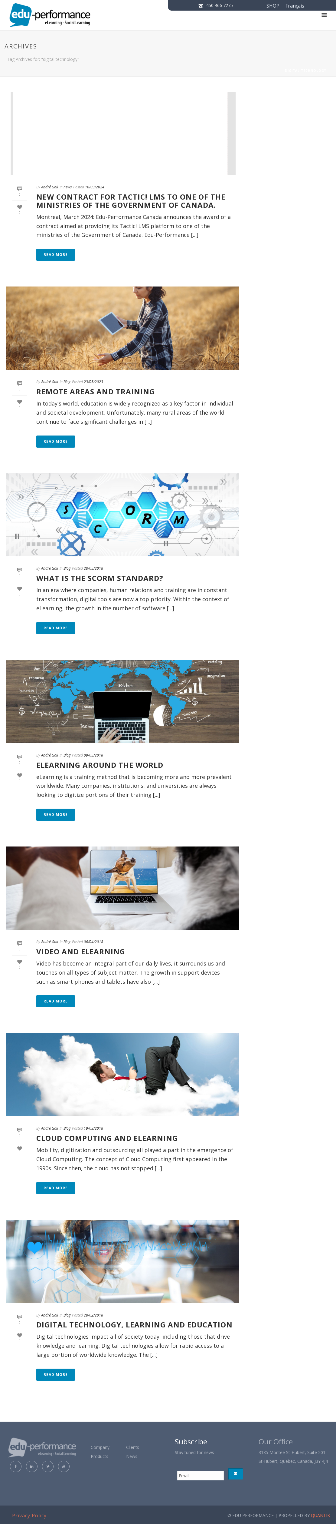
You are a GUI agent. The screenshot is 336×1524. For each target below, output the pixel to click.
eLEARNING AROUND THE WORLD (99, 765)
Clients (132, 1447)
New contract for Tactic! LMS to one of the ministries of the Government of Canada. (130, 201)
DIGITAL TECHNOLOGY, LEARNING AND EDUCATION (134, 1325)
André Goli (49, 187)
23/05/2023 (93, 381)
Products (99, 1456)
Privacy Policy (29, 1515)
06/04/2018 (93, 941)
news (68, 187)
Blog (67, 381)
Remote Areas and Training (95, 391)
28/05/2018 (93, 568)
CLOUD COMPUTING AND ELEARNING (107, 1138)
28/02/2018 (93, 1315)
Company (100, 1447)
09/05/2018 (93, 755)
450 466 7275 (219, 5)
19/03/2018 (93, 1128)
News (131, 1456)
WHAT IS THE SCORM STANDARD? (99, 578)
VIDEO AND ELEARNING (80, 951)
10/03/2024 (94, 187)
